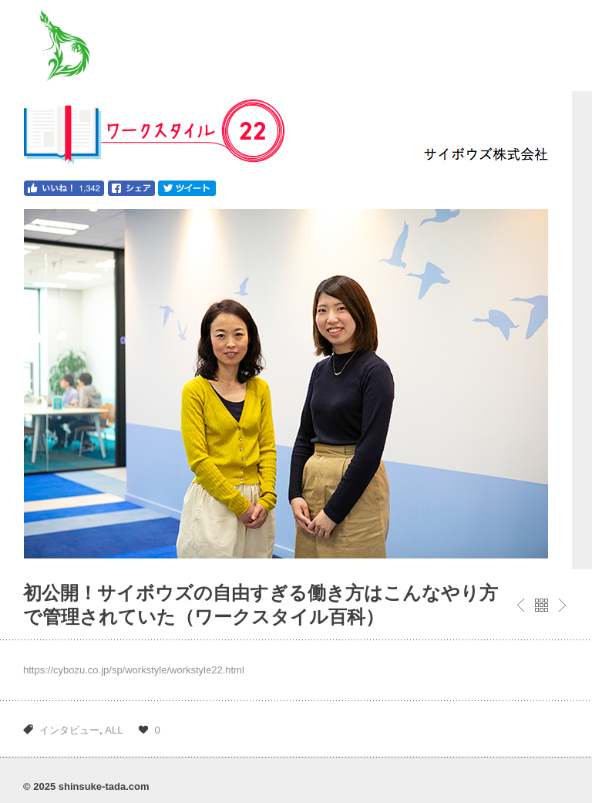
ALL (114, 730)
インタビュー (69, 730)
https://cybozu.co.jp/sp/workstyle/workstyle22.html (133, 670)
